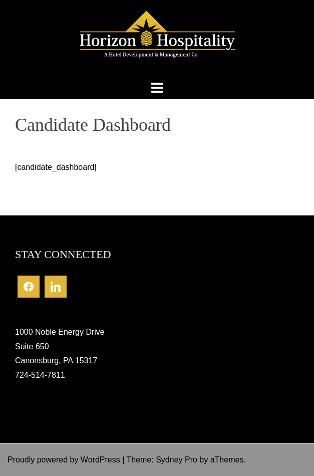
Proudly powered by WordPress (64, 459)
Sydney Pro (176, 459)
